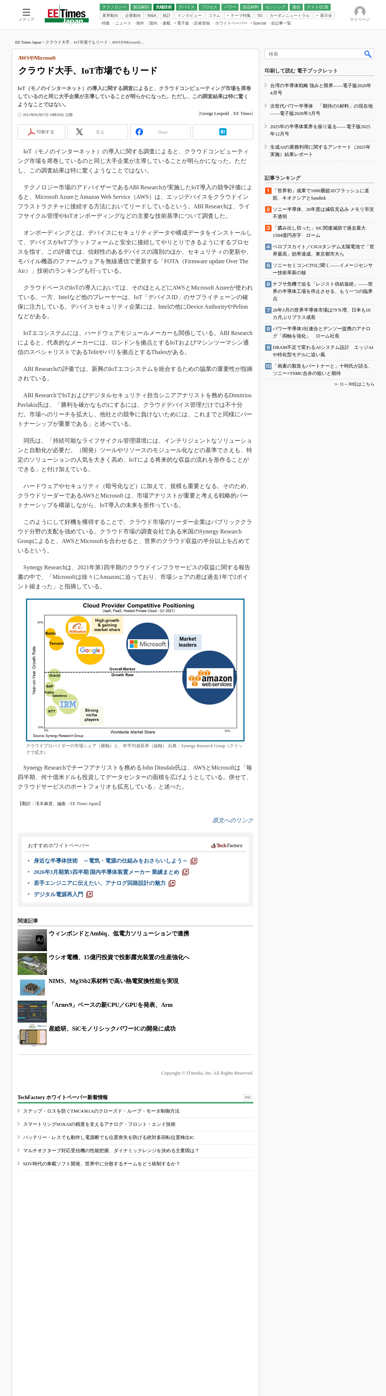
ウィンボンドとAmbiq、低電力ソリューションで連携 (119, 933)
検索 (368, 54)
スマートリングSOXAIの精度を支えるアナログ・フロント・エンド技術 (99, 1124)
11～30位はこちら (357, 384)
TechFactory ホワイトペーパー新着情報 (63, 1097)
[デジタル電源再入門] (63, 894)
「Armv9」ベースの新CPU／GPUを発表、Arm (111, 1005)
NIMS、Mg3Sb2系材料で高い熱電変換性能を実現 (114, 981)
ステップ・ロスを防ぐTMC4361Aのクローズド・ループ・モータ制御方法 (101, 1111)
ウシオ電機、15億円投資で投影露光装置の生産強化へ (119, 957)
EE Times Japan (28, 42)
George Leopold (215, 113)
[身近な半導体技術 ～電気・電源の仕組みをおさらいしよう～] (115, 861)
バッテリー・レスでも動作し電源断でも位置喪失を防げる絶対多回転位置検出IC (109, 1137)
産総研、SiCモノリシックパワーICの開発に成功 (112, 1028)
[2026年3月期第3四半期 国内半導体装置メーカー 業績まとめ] (111, 872)
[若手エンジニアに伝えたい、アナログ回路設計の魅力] (104, 883)
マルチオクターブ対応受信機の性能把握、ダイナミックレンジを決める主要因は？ (111, 1150)
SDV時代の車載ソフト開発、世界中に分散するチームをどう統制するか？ (101, 1163)
